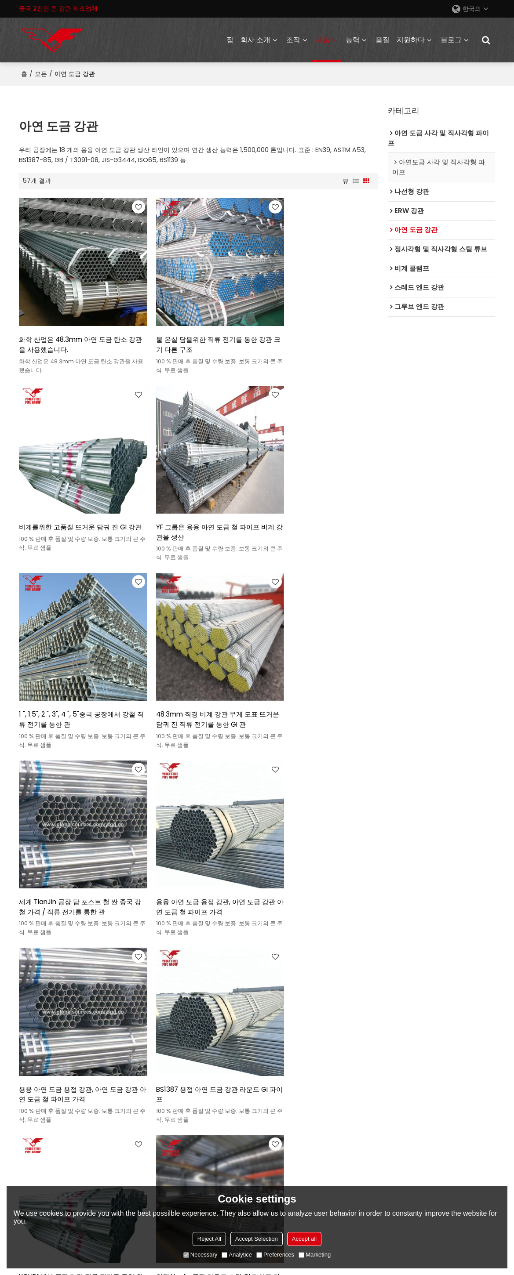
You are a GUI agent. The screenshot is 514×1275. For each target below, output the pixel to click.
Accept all (304, 1238)
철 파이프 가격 (100, 950)
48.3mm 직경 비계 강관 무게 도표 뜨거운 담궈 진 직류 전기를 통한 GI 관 (319, 503)
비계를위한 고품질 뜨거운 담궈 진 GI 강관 (318, 329)
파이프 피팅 (35, 1132)
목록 (145, 1089)
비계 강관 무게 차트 (234, 950)
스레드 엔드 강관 (42, 1074)
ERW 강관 (32, 1016)
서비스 (268, 1016)
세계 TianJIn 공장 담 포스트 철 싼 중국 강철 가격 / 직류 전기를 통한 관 (76, 676)
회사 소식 (152, 1060)
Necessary (200, 1254)
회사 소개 (255, 39)
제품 (323, 39)
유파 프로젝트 (158, 1045)
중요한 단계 (155, 1031)
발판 (25, 1103)
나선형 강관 (35, 1060)
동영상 (268, 1074)
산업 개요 (272, 1031)
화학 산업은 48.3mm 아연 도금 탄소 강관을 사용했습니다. (73, 329)
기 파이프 (63, 950)
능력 (353, 39)
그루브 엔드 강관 (42, 1089)
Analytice (237, 1254)
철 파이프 (138, 950)
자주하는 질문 (278, 1089)
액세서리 (404, 1180)
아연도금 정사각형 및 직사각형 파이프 (71, 1118)
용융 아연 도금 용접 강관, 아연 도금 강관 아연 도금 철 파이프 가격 (198, 676)
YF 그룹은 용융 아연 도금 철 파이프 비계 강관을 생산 (75, 503)
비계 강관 (32, 950)
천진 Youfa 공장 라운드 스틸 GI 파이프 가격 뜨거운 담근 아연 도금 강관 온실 (319, 850)
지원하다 (411, 39)
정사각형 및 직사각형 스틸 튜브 (62, 1031)
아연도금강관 (37, 1045)
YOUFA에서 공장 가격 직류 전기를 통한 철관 (196, 850)
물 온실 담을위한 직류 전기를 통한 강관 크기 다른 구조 (196, 329)
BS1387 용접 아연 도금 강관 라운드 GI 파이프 (75, 850)
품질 (382, 39)
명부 (355, 180)
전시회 (148, 1074)
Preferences (275, 1254)
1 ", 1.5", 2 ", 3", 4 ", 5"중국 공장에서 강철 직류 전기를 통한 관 (197, 503)
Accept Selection (256, 1238)
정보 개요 (272, 1045)
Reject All (209, 1238)
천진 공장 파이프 (179, 950)
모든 (41, 73)
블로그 (451, 39)
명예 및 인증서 (159, 1103)
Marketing (315, 1254)
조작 (293, 39)
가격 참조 (272, 1060)
